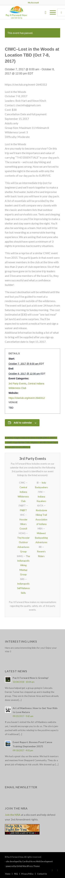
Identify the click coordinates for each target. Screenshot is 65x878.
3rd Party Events (17, 383)
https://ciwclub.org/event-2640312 (26, 398)
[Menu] (51, 12)
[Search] (43, 12)
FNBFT (23, 510)
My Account (33, 2)
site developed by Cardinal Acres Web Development (29, 861)
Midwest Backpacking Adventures (41, 538)
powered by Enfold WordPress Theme (23, 866)
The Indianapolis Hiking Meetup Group (23, 565)
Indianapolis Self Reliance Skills (23, 588)
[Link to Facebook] (52, 870)
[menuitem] (33, 2)
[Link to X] (57, 870)
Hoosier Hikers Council (23, 524)
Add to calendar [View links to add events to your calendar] (23, 422)
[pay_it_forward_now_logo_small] (27, 12)
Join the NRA (12, 814)
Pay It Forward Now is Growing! (31, 677)
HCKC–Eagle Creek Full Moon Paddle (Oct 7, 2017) (31, 438)
